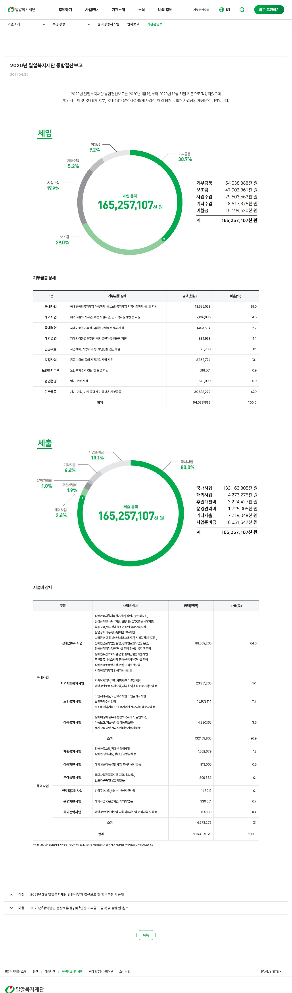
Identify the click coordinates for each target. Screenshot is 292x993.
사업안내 (91, 9)
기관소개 (118, 9)
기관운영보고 (156, 24)
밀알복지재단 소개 (15, 971)
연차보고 (133, 24)
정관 (35, 971)
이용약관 (49, 971)
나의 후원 (165, 9)
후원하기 (65, 9)
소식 (141, 9)
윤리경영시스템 (108, 24)
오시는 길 (125, 971)
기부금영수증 (201, 9)
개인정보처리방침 (72, 971)
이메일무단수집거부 (101, 971)
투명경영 (59, 24)
